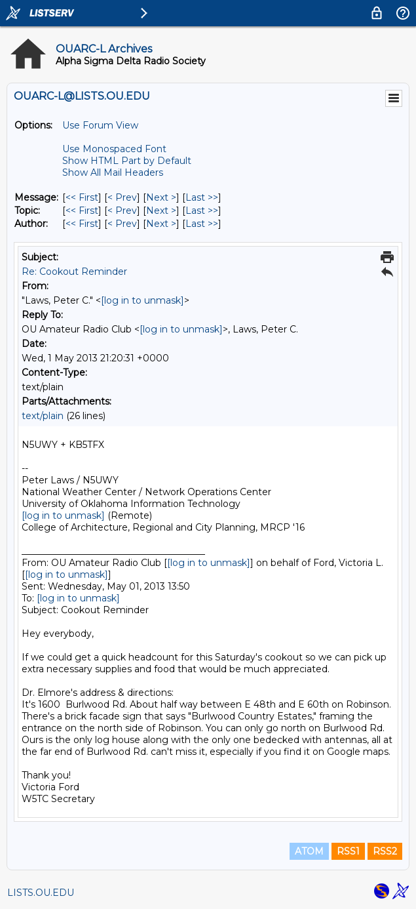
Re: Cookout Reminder (74, 271)
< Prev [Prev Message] (122, 197)
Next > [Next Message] (161, 197)
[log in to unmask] (142, 300)
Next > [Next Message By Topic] (161, 210)
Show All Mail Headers (112, 172)
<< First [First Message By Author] (82, 224)
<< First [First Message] (82, 197)
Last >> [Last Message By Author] (201, 224)
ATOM (309, 851)
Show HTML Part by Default (126, 161)
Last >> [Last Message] (201, 197)
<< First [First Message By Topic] (82, 210)
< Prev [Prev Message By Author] (122, 224)
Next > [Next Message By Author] (161, 224)
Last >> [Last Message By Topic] (201, 210)
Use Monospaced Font (114, 149)
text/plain (43, 416)
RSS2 (385, 851)
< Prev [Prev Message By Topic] (122, 210)
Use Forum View (100, 125)
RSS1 (348, 851)
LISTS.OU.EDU (40, 893)
